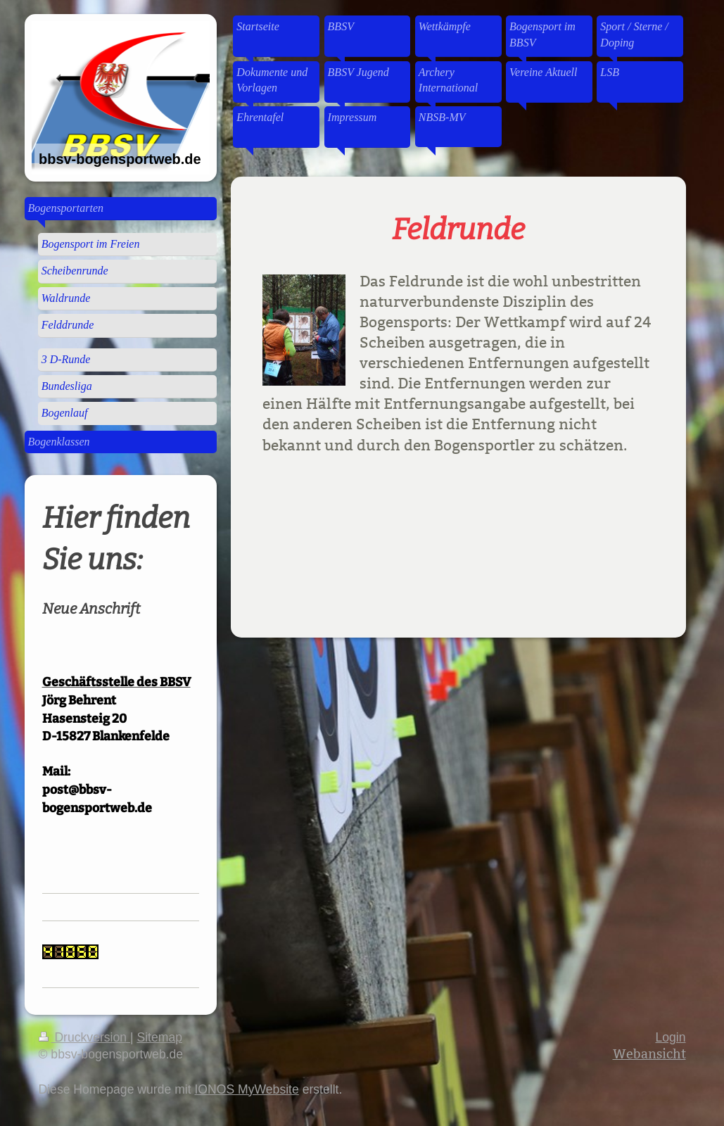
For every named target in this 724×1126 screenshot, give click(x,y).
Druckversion (84, 1037)
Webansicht (649, 1054)
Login (670, 1037)
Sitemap (159, 1037)
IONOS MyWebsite (246, 1089)
